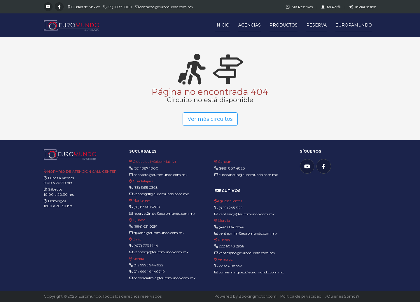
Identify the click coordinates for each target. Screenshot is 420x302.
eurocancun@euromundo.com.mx (246, 174)
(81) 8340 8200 (147, 207)
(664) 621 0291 (145, 226)
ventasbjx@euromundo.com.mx (158, 252)
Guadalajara (143, 181)
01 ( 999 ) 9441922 (148, 265)
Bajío (137, 239)
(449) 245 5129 (231, 207)
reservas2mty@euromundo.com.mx (162, 213)
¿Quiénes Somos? (342, 296)
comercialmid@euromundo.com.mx (162, 278)
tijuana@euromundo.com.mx (156, 233)
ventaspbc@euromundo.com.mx (244, 253)
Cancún (224, 161)
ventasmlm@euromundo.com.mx (245, 233)
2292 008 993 (230, 265)
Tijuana (138, 220)
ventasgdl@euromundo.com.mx (159, 194)
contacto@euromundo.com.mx (166, 7)
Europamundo (353, 25)
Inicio (222, 25)
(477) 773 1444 (146, 245)
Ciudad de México (85, 7)
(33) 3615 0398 (146, 187)
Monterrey (141, 200)
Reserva (316, 25)
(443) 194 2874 (231, 227)
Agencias (249, 25)
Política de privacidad (300, 296)
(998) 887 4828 (232, 168)
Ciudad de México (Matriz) (154, 161)
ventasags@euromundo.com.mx (244, 214)
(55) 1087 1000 (119, 7)
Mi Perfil (331, 7)
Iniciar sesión (362, 7)
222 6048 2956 (231, 246)
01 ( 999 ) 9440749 (149, 271)
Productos (284, 25)
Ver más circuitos (210, 119)
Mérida (138, 258)
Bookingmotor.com (257, 296)
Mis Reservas (300, 7)
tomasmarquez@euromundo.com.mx (249, 272)
